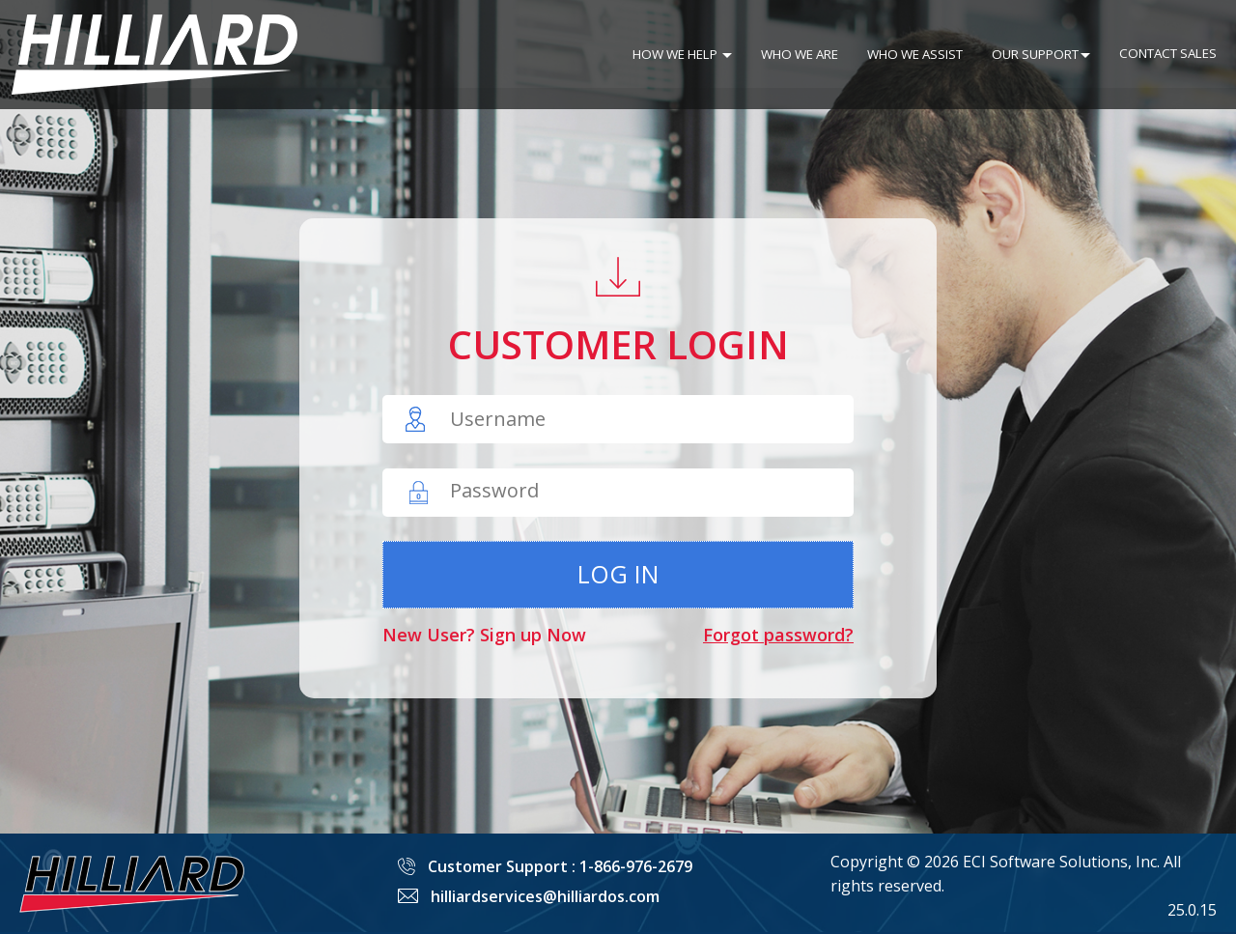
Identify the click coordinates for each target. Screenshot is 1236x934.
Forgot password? (778, 634)
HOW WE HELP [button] (682, 54)
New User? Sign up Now (484, 634)
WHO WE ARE (799, 54)
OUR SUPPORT (1041, 54)
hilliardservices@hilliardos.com (545, 896)
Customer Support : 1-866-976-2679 (560, 866)
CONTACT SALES (1168, 53)
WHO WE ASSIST (915, 54)
